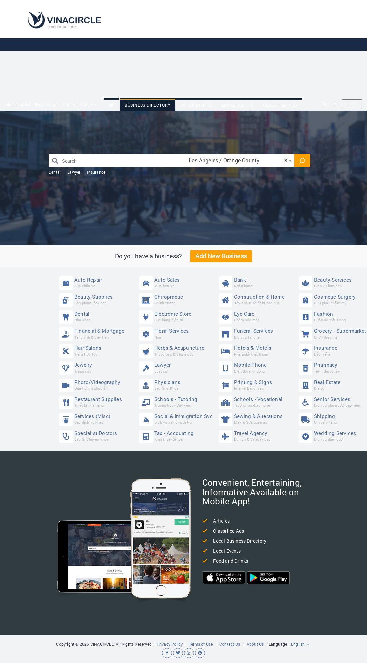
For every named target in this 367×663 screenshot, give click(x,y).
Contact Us (229, 644)
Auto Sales (177, 282)
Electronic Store (177, 316)
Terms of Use (201, 644)
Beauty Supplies (97, 299)
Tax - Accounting (177, 436)
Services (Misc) (97, 419)
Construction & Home (257, 299)
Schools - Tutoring (177, 402)
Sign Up (328, 103)
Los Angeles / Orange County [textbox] (238, 160)
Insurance (96, 172)
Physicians (177, 385)
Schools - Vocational (257, 402)
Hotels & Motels (257, 350)
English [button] (300, 644)
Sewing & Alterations (257, 419)
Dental (55, 172)
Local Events (237, 105)
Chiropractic (177, 299)
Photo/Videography (97, 385)
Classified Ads (280, 105)
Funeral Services (257, 333)
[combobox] (240, 160)
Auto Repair (97, 282)
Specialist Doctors (97, 436)
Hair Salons (97, 350)
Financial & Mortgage (97, 333)
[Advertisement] (235, 50)
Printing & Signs (257, 385)
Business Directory (147, 105)
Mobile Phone (257, 367)
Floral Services (177, 333)
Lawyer (73, 172)
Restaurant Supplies (97, 402)
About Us (255, 644)
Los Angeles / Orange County (66, 104)
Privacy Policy (170, 644)
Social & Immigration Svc (177, 419)
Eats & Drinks (196, 105)
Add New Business (221, 256)
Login (352, 103)
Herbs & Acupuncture (177, 350)
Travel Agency (257, 436)
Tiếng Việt (18, 104)
